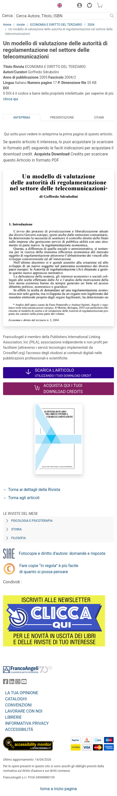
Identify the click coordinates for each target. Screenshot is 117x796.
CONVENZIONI (18, 705)
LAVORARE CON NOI (23, 711)
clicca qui (10, 99)
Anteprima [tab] (21, 117)
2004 (90, 24)
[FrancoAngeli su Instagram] (17, 682)
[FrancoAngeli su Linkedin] (11, 682)
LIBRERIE (13, 717)
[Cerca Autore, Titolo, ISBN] (61, 15)
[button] (58, 6)
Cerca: (8, 15)
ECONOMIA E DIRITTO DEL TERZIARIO (56, 24)
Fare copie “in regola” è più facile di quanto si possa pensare (48, 568)
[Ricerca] (112, 15)
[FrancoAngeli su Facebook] (5, 682)
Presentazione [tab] (62, 117)
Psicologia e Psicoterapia (32, 521)
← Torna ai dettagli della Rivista (31, 489)
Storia (16, 529)
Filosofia (18, 538)
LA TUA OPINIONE (21, 692)
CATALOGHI (16, 699)
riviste (21, 24)
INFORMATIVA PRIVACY (27, 723)
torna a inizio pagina (58, 788)
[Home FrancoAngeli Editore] (20, 6)
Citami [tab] (99, 117)
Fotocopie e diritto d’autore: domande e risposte (62, 553)
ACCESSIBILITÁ (19, 729)
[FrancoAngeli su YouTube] (24, 682)
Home (7, 24)
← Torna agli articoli (21, 497)
